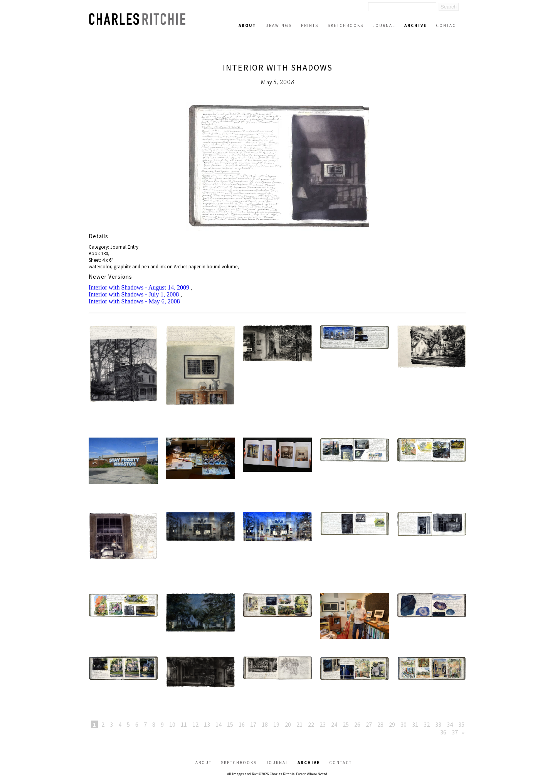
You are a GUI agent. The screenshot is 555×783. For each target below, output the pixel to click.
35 (461, 724)
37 (455, 732)
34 (450, 724)
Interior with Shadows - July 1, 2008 (134, 294)
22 (311, 724)
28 (380, 724)
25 (346, 724)
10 (172, 724)
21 (299, 724)
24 (334, 724)
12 (195, 724)
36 (443, 732)
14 (218, 724)
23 (323, 724)
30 (403, 724)
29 (392, 724)
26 (357, 724)
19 (276, 724)
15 (230, 724)
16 (242, 724)
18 (265, 724)
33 (438, 724)
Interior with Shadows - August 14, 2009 (139, 287)
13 (207, 724)
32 (427, 724)
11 (184, 724)
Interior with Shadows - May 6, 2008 (134, 301)
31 (415, 724)
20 (288, 724)
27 (369, 724)
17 (253, 724)
